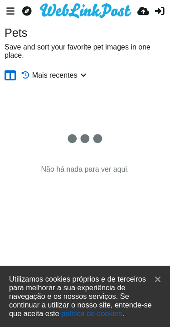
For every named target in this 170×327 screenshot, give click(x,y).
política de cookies (91, 313)
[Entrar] (159, 11)
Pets (16, 32)
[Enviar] (143, 11)
